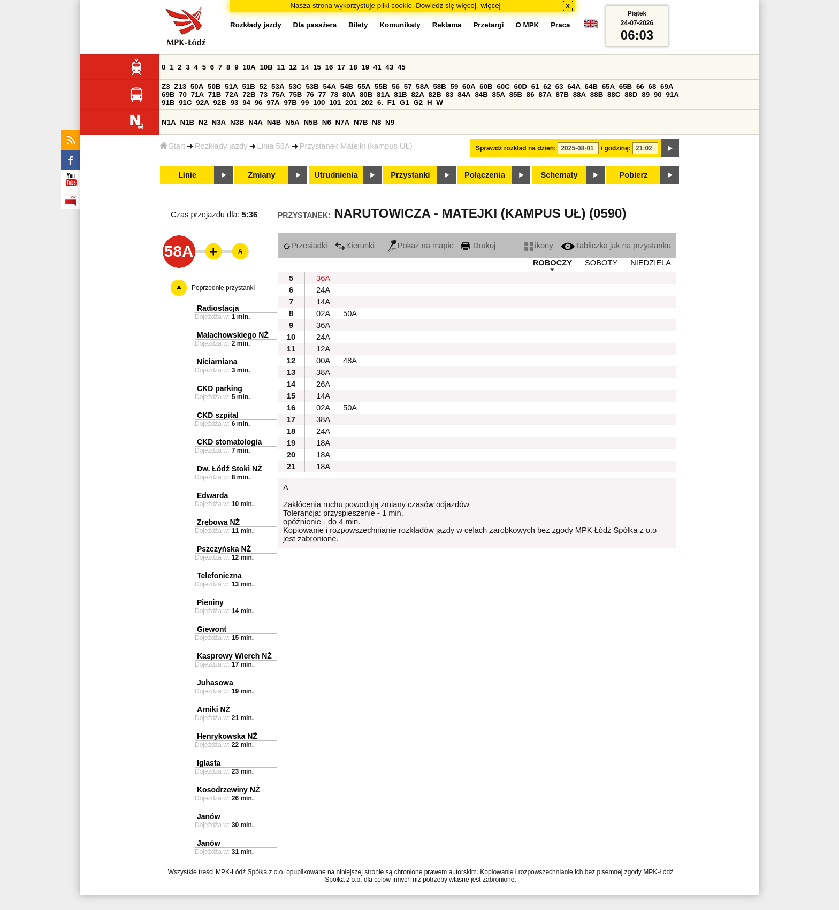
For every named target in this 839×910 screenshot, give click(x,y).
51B (248, 86)
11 (281, 67)
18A (323, 443)
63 (559, 86)
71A (197, 94)
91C (185, 102)
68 (652, 86)
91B (168, 102)
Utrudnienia (335, 175)
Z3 (166, 86)
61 (535, 86)
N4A (255, 122)
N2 (203, 122)
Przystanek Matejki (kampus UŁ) (356, 146)
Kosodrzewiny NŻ (228, 789)
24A (323, 290)
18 (353, 67)
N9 (389, 122)
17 (341, 67)
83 (450, 94)
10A (248, 67)
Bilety (358, 25)
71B (214, 94)
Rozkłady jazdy (221, 146)
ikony (538, 245)
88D (630, 94)
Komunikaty (399, 25)
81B (400, 94)
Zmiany (261, 175)
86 (531, 94)
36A (323, 278)
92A (202, 102)
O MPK (527, 25)
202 (367, 102)
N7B (361, 122)
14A (323, 301)
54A (329, 86)
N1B (187, 122)
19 (365, 67)
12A (323, 349)
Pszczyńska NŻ (224, 549)
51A (231, 86)
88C (613, 94)
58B (439, 86)
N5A (292, 122)
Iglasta (208, 763)
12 (293, 67)
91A (672, 94)
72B (248, 94)
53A (277, 86)
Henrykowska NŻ (227, 736)
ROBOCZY (552, 262)
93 (235, 102)
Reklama (447, 25)
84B (481, 94)
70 (183, 94)
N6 (326, 122)
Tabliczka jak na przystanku (616, 245)
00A (323, 360)
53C (294, 86)
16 (329, 67)
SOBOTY (601, 262)
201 (351, 102)
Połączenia (484, 175)
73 (264, 94)
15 (317, 67)
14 (305, 67)
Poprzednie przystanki (223, 288)
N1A (169, 122)
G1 (404, 102)
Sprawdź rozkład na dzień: (516, 148)
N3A (219, 122)
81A (383, 94)
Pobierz (634, 175)
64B (590, 86)
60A (468, 86)
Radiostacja (218, 308)
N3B (237, 122)
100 (319, 102)
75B (295, 94)
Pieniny (210, 602)
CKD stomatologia (229, 442)
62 (547, 86)
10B (266, 67)
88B (596, 94)
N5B (310, 122)
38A (323, 372)
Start (172, 146)
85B (515, 94)
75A (278, 94)
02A (323, 313)
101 (335, 102)
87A (544, 94)
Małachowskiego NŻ (233, 335)
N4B (274, 122)
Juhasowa (215, 682)
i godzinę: (616, 148)
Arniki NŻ (213, 709)
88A (579, 94)
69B (168, 94)
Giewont (211, 629)
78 (334, 94)
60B (485, 86)
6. (380, 102)
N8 (376, 122)
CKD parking (219, 388)
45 (402, 67)
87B (562, 94)
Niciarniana (217, 361)
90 (658, 94)
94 (246, 102)
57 (408, 86)
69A (666, 86)
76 (310, 94)
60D (520, 86)
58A (422, 86)
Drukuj (478, 245)
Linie (187, 175)
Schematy (558, 175)
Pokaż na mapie (420, 245)
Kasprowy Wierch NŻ (234, 656)
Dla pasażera (315, 25)
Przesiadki (305, 245)
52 (264, 86)
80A (348, 94)
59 (455, 86)
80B (366, 94)
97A (272, 102)
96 (259, 102)
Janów (208, 816)
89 (646, 94)
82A (417, 94)
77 (322, 94)
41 (377, 67)
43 (389, 67)
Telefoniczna (219, 575)
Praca (560, 25)
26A (323, 384)
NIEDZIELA (650, 262)
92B (219, 102)
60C (503, 86)
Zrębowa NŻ (218, 522)
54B (346, 86)
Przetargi (488, 25)
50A (196, 86)
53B (312, 86)
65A (608, 86)
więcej (491, 6)
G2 (418, 102)
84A (463, 94)
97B (290, 102)
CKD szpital (218, 415)
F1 (391, 102)
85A (498, 94)
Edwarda (212, 495)
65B (625, 86)
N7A (342, 122)
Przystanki (410, 175)
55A (363, 86)
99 (305, 102)
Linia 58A (273, 146)
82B (435, 94)
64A (573, 86)
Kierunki (355, 245)
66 (640, 86)
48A (350, 360)
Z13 (180, 86)
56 (396, 86)
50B (214, 86)
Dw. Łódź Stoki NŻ (229, 468)
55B (381, 86)
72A (231, 94)
